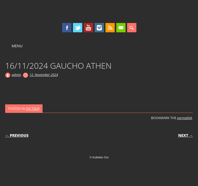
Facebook (66, 27)
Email (121, 27)
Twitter (77, 27)
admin (16, 74)
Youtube (88, 27)
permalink (184, 117)
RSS (110, 27)
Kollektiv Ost (99, 11)
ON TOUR (32, 108)
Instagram (99, 27)
